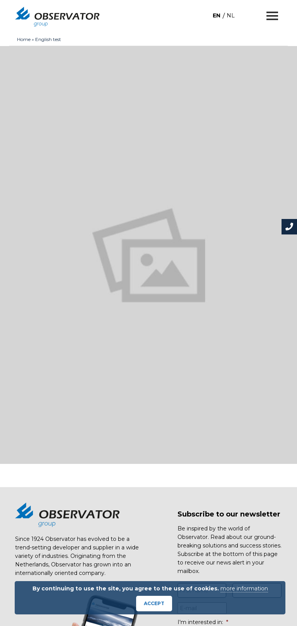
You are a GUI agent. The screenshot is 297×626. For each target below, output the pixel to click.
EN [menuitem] (216, 15)
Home (24, 39)
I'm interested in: (203, 622)
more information (244, 588)
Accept (154, 603)
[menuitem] (217, 15)
